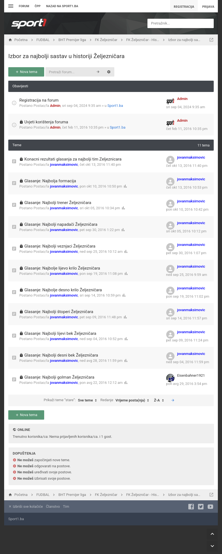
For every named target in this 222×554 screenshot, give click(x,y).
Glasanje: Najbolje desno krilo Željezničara (63, 289)
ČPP (38, 6)
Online (23, 430)
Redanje (126, 400)
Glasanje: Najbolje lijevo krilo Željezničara (62, 268)
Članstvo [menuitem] (53, 506)
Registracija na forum (39, 100)
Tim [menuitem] (66, 506)
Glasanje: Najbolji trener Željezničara (57, 202)
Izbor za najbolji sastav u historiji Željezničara (66, 56)
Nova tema (26, 72)
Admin (55, 106)
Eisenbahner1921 (191, 375)
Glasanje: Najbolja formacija (50, 180)
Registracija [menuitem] (184, 6)
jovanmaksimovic (64, 164)
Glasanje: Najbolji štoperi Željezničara (58, 311)
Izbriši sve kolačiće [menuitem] (25, 506)
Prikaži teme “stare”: (71, 400)
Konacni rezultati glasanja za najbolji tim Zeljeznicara (72, 159)
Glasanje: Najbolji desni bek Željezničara (61, 355)
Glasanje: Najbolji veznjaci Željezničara (59, 246)
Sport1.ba (115, 106)
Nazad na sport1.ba (62, 6)
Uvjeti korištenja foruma (46, 122)
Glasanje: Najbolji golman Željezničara (59, 377)
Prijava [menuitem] (208, 6)
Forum (24, 6)
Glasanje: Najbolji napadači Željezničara (60, 224)
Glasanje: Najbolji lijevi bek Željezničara (60, 333)
